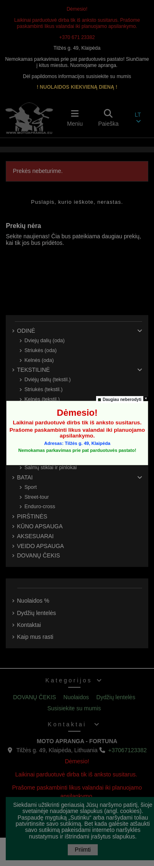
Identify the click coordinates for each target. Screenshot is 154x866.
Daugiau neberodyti (121, 399)
